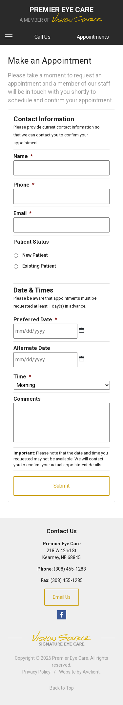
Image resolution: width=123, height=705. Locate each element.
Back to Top (62, 688)
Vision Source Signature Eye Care (61, 638)
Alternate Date (31, 348)
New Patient (35, 255)
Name (23, 156)
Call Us (42, 37)
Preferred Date (35, 319)
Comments (27, 399)
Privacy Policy (36, 672)
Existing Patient (39, 266)
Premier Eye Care (70, 658)
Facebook (61, 614)
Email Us (62, 597)
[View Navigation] (11, 37)
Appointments (93, 37)
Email (22, 213)
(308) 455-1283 (70, 569)
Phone (23, 185)
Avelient (91, 672)
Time (22, 376)
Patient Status (31, 242)
